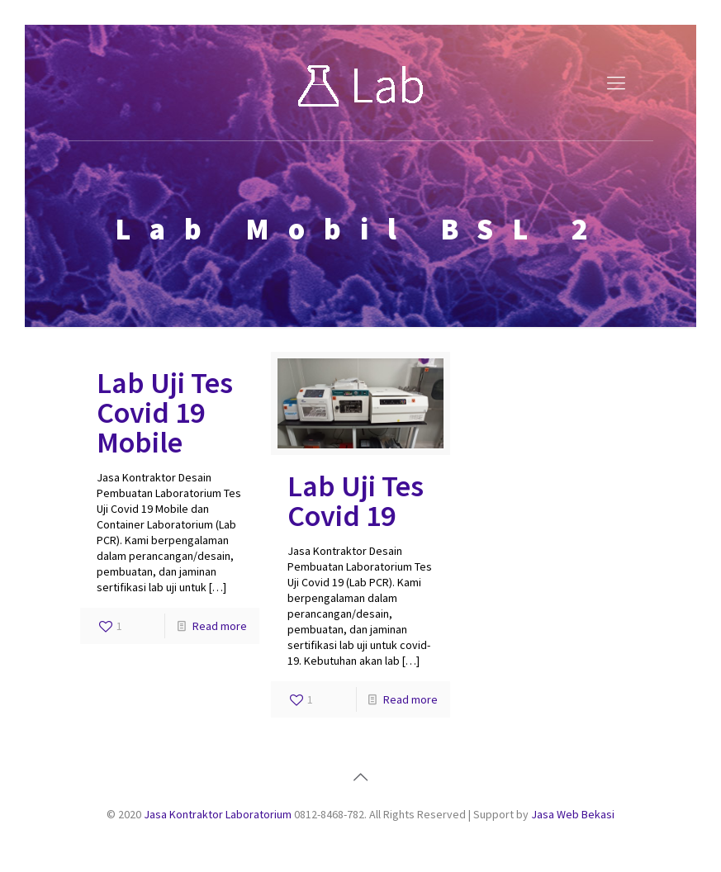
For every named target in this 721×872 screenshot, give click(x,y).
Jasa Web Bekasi (572, 814)
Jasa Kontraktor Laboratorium (218, 814)
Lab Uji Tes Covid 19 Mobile (165, 412)
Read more (219, 625)
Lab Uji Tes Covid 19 (355, 500)
